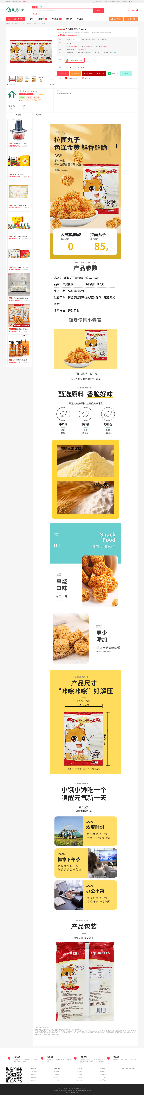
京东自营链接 (82, 49)
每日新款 (80, 1071)
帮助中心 (103, 1071)
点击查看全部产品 (16, 19)
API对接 (118, 1)
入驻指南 (56, 1074)
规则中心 (103, 1074)
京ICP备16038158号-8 (72, 1092)
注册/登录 (34, 1071)
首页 (13, 23)
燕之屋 (35, 14)
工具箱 (126, 73)
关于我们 (103, 1077)
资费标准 (56, 1077)
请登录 (20, 1)
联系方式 (103, 1080)
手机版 (95, 2)
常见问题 (56, 1080)
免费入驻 (56, 1071)
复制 (88, 52)
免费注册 (25, 1)
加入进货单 (75, 73)
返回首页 (101, 1)
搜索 (98, 10)
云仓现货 (80, 1077)
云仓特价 (80, 1080)
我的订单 (107, 1)
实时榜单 (80, 1074)
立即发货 (63, 73)
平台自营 (82, 1088)
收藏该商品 (11, 84)
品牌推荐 (65, 1088)
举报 (52, 84)
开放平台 (33, 1080)
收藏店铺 (29, 97)
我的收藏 (112, 1)
